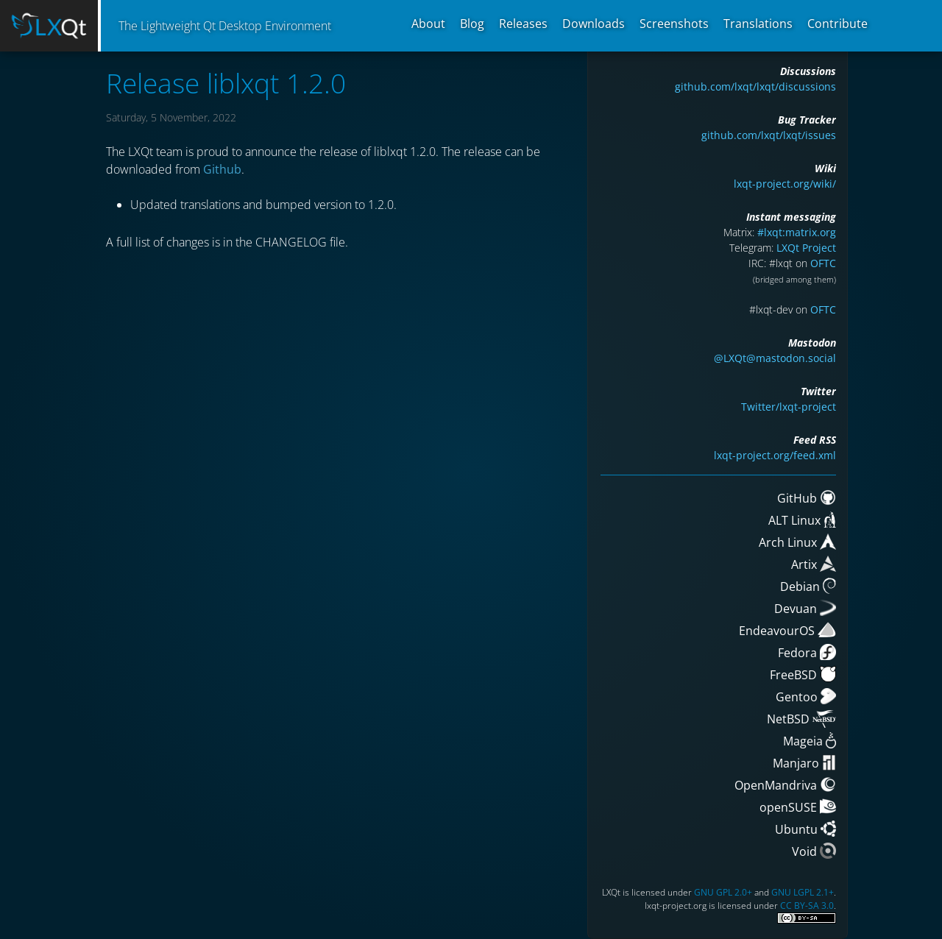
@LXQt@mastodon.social (775, 358)
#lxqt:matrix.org (796, 232)
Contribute (837, 23)
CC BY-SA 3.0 (807, 905)
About (428, 23)
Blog (472, 23)
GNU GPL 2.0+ (723, 892)
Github (222, 169)
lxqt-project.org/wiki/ (785, 184)
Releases (523, 23)
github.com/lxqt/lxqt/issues (768, 135)
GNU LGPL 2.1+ (802, 892)
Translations (758, 23)
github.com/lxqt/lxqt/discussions (755, 86)
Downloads (593, 23)
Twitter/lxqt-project (788, 407)
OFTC (823, 263)
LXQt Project (806, 248)
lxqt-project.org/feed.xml (775, 455)
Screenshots (674, 23)
